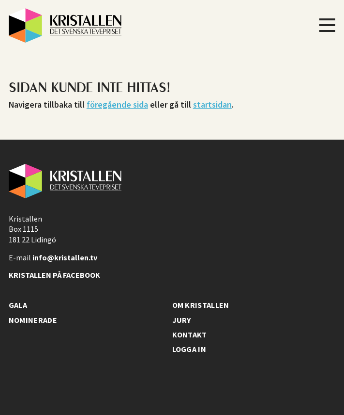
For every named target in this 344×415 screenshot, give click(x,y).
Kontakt (189, 334)
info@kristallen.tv (64, 257)
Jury (181, 320)
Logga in (189, 349)
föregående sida (117, 104)
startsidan (212, 104)
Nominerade (33, 320)
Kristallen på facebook (54, 275)
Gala (18, 305)
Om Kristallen (200, 305)
